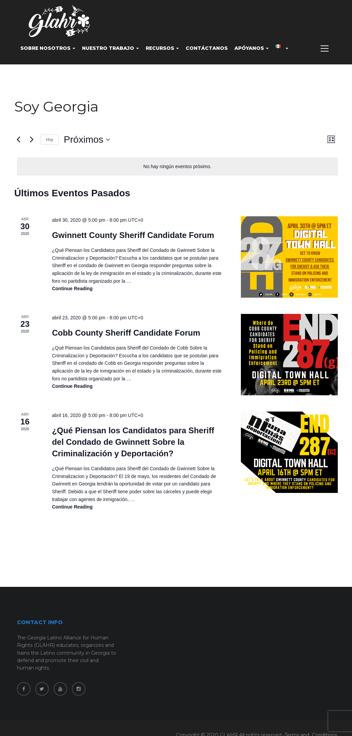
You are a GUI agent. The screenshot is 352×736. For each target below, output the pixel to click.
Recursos (162, 48)
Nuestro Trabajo (110, 48)
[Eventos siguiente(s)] (31, 140)
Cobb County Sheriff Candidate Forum (126, 332)
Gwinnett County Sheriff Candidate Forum (133, 235)
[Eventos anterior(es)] (18, 140)
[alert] (177, 166)
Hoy (49, 139)
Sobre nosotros (47, 48)
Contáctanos (207, 48)
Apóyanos (251, 48)
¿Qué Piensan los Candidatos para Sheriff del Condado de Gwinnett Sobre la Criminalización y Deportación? (133, 442)
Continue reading (72, 289)
